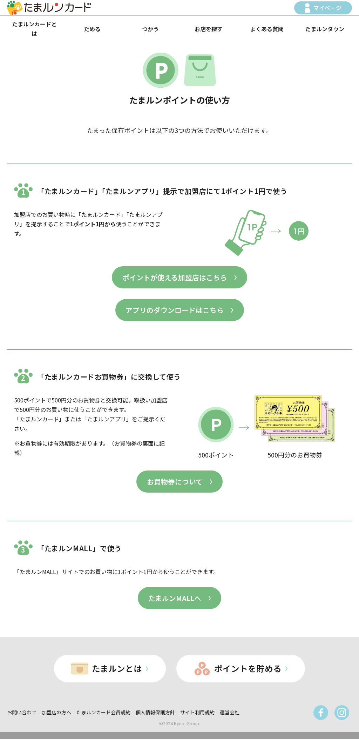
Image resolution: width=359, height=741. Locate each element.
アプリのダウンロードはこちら (175, 310)
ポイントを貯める (248, 670)
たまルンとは (117, 670)
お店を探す (209, 29)
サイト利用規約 (197, 713)
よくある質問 (267, 29)
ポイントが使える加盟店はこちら (174, 277)
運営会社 (229, 713)
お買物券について (175, 482)
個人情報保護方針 (155, 713)
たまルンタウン (324, 29)
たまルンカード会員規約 (103, 713)
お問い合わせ (21, 713)
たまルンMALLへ (175, 599)
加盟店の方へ (56, 713)
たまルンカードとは (34, 29)
